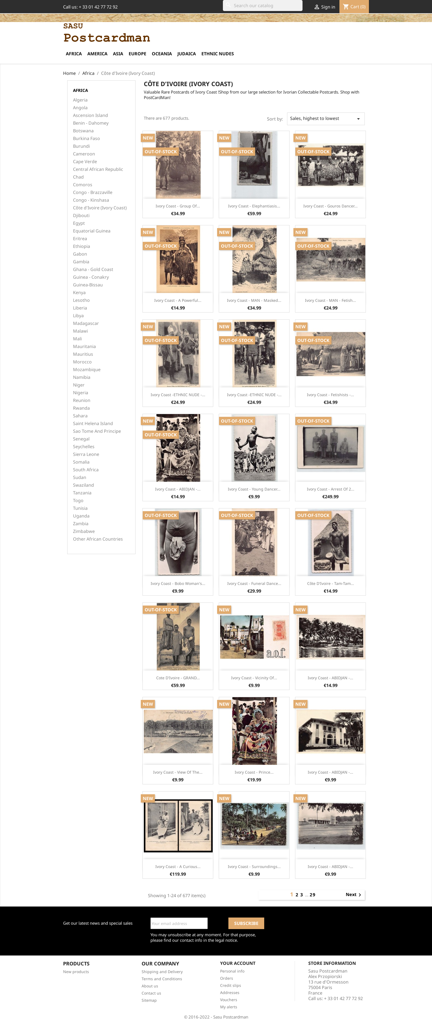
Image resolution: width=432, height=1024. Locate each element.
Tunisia (80, 508)
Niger (79, 385)
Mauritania (84, 346)
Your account (237, 963)
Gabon (80, 254)
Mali (77, 339)
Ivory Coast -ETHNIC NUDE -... (178, 394)
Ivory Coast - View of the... (177, 772)
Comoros (82, 185)
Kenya (79, 292)
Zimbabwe (84, 531)
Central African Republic (98, 169)
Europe (137, 54)
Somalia (81, 462)
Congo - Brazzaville (92, 192)
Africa (74, 54)
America (97, 54)
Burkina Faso (86, 138)
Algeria (80, 100)
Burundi (81, 146)
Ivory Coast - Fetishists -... (330, 394)
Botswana (83, 131)
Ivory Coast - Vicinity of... (254, 677)
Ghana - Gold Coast (93, 269)
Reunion (81, 400)
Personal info (232, 971)
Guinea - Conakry (91, 277)
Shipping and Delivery (162, 971)
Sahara (80, 416)
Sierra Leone (86, 454)
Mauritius (83, 354)
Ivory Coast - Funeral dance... (254, 583)
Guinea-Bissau (88, 285)
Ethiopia (81, 246)
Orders (226, 978)
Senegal (81, 439)
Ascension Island (90, 115)
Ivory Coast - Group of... (178, 206)
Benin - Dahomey (91, 123)
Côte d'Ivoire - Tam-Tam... (330, 583)
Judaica (186, 54)
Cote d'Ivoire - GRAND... (178, 677)
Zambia (80, 524)
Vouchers (228, 999)
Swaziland (83, 485)
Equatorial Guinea (91, 231)
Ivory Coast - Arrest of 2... (330, 489)
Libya (78, 316)
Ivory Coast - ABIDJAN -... (178, 489)
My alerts (228, 1006)
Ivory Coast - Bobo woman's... (178, 583)
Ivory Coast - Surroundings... (254, 866)
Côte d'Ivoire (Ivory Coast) (100, 208)
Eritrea (80, 239)
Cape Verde (85, 162)
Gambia (81, 262)
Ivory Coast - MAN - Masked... (254, 300)
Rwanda (81, 408)
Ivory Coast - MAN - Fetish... (330, 300)
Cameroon (84, 154)
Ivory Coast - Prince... (254, 772)
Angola (80, 108)
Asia (118, 54)
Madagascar (86, 323)
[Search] (263, 5)
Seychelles (83, 447)
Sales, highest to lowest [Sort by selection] (326, 118)
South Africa (86, 470)
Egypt (79, 223)
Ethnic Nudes (217, 54)
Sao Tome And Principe (97, 431)
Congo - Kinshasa (91, 200)
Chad (78, 177)
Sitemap (149, 1000)
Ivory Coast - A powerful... (177, 300)
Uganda (81, 516)
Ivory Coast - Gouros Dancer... (330, 206)
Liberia (80, 308)
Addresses (229, 992)
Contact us (151, 993)
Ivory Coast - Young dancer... (254, 489)
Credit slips (230, 985)
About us (150, 986)
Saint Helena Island (93, 423)
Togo (78, 500)
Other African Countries (98, 539)
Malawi (80, 331)
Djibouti (81, 215)
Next (354, 895)
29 (313, 895)
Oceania (162, 54)
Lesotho (81, 300)
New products (76, 971)
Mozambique (87, 370)
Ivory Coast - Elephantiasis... (254, 206)
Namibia (81, 377)
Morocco (82, 362)
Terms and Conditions (162, 978)
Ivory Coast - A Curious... (178, 866)
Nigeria (80, 393)
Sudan (79, 477)
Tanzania (82, 493)
